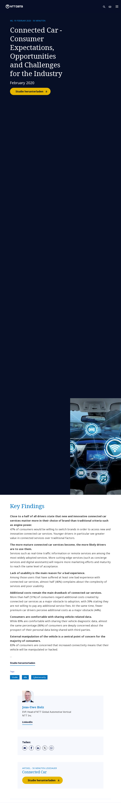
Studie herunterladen (33, 91)
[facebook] (31, 747)
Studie (15, 677)
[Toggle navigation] (118, 6)
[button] (106, 6)
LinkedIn (27, 722)
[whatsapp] (51, 747)
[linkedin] (38, 747)
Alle (25, 677)
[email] (24, 747)
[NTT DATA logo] (12, 6)
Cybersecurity (39, 677)
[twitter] (44, 747)
